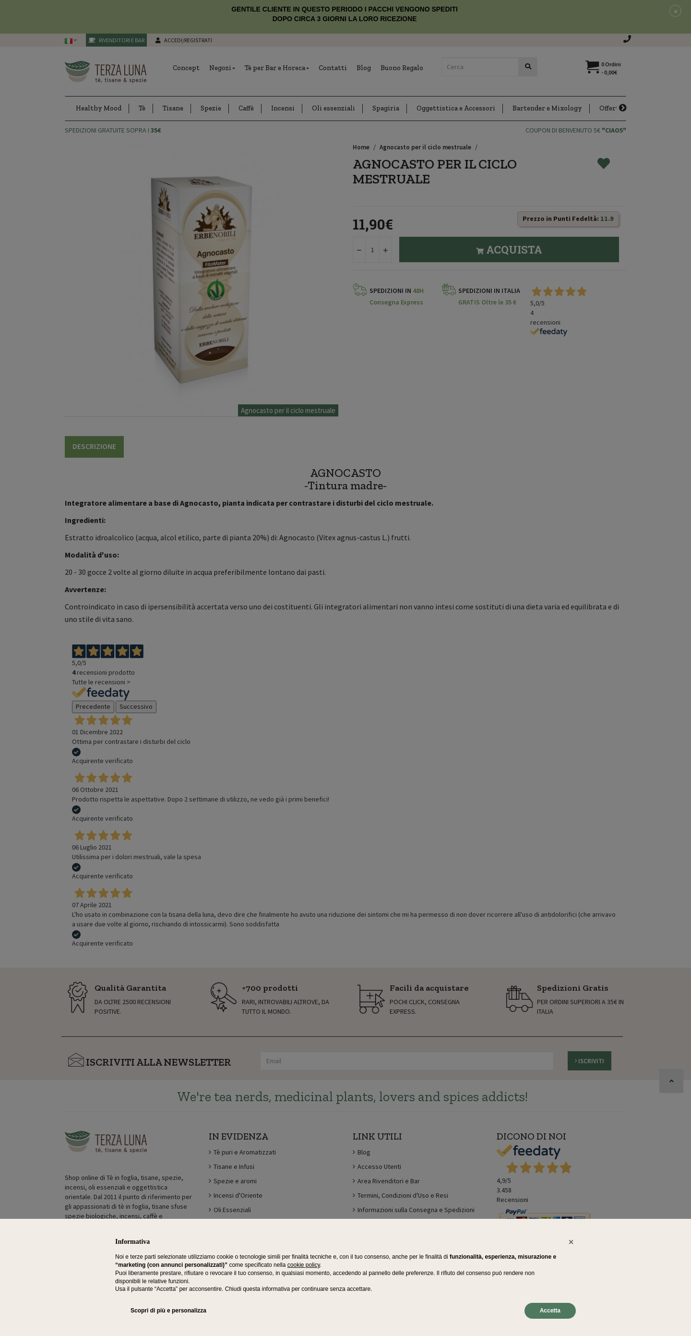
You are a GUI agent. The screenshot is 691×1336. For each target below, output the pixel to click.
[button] (571, 1242)
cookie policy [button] (303, 1265)
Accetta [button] (550, 1310)
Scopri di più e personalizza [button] (168, 1310)
